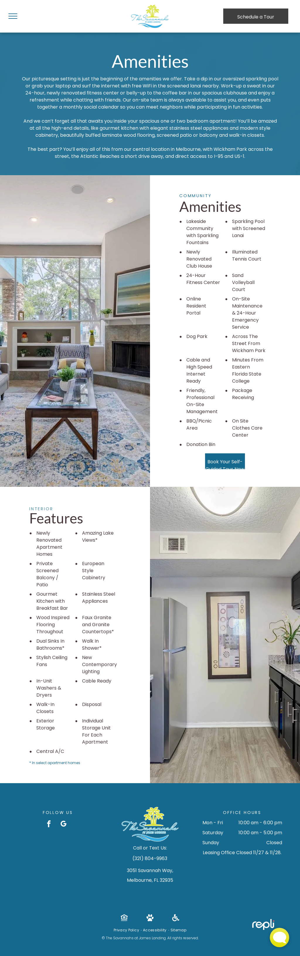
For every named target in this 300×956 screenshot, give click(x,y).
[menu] (13, 16)
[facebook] (49, 824)
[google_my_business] (63, 824)
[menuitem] (127, 930)
